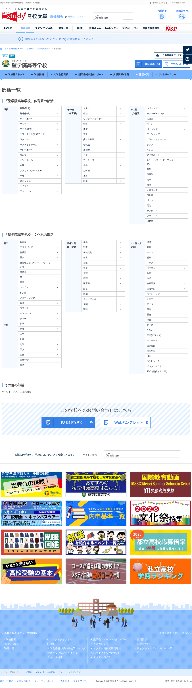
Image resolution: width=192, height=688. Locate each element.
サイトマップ (79, 681)
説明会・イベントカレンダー (109, 639)
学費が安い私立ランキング (62, 652)
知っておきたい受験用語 (105, 652)
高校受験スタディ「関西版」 (175, 633)
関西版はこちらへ (76, 16)
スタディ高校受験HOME (13, 49)
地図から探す (11, 643)
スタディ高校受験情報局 (107, 648)
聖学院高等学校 (43, 49)
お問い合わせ (23, 681)
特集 (52, 643)
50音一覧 (9, 648)
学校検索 (30, 49)
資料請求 (142, 639)
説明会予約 (143, 643)
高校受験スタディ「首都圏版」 (22, 633)
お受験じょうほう (160, 3)
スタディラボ (75, 672)
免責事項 (64, 681)
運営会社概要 (6, 681)
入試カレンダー (102, 643)
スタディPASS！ (102, 657)
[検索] (109, 18)
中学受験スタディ (179, 3)
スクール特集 (55, 657)
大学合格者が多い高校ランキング (66, 648)
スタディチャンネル (61, 639)
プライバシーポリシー (45, 681)
